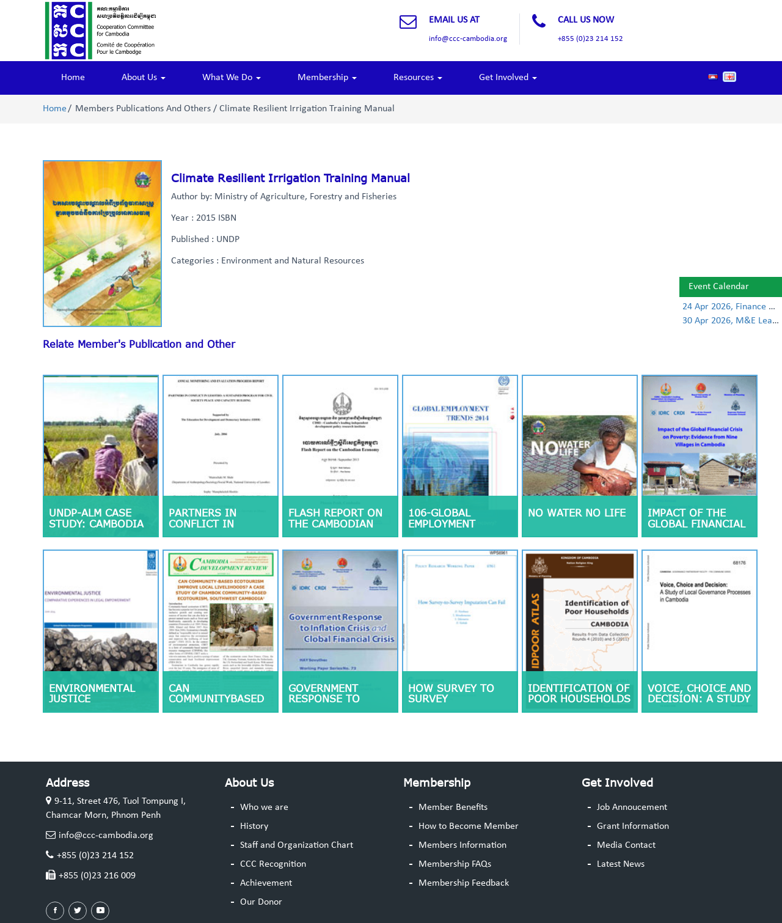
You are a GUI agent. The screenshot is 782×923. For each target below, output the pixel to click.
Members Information (462, 845)
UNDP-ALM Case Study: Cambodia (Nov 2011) (96, 523)
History (254, 826)
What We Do (231, 78)
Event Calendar (719, 287)
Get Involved (508, 78)
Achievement (266, 883)
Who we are (264, 807)
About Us (144, 78)
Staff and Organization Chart (296, 845)
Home (73, 78)
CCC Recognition (273, 864)
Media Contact (626, 845)
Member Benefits (453, 807)
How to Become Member (468, 826)
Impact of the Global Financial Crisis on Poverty (699, 523)
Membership (327, 78)
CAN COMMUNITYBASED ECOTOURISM (216, 699)
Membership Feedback (463, 883)
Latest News (621, 864)
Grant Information (633, 826)
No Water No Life (577, 512)
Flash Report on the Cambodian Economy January (337, 523)
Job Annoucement (632, 807)
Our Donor (261, 902)
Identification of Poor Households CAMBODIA (579, 699)
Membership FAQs (454, 864)
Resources (417, 78)
